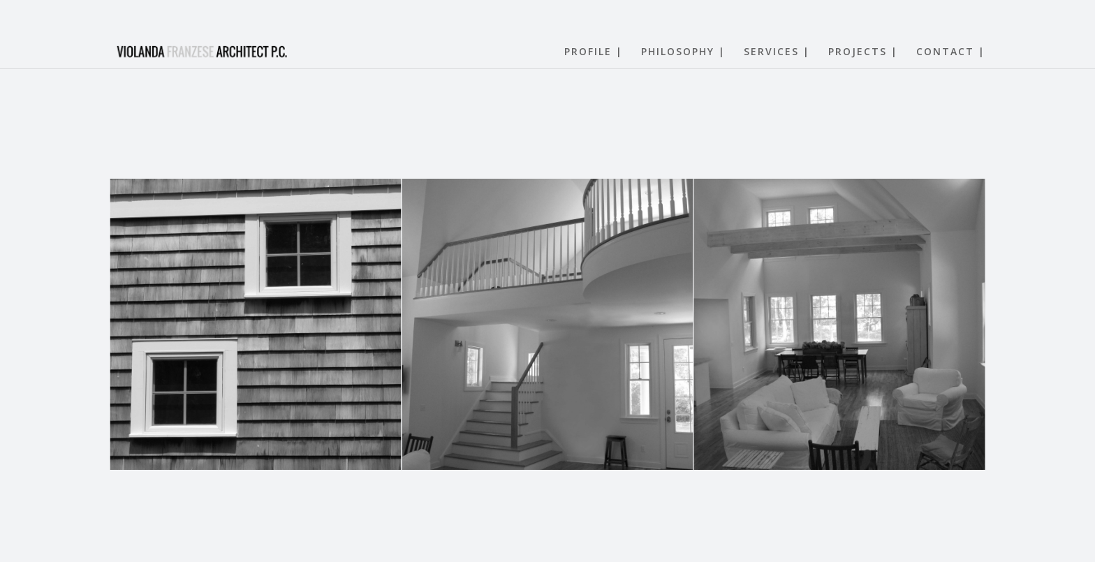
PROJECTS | (863, 52)
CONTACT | (950, 52)
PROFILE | (593, 52)
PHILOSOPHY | (683, 52)
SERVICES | (777, 52)
